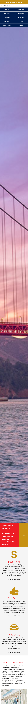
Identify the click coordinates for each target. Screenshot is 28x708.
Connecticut (21, 9)
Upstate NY (7, 21)
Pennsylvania (21, 13)
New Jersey (7, 13)
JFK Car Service (7, 5)
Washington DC (7, 25)
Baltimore (21, 25)
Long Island (7, 17)
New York (7, 9)
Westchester (21, 17)
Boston (21, 21)
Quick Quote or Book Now (14, 2)
